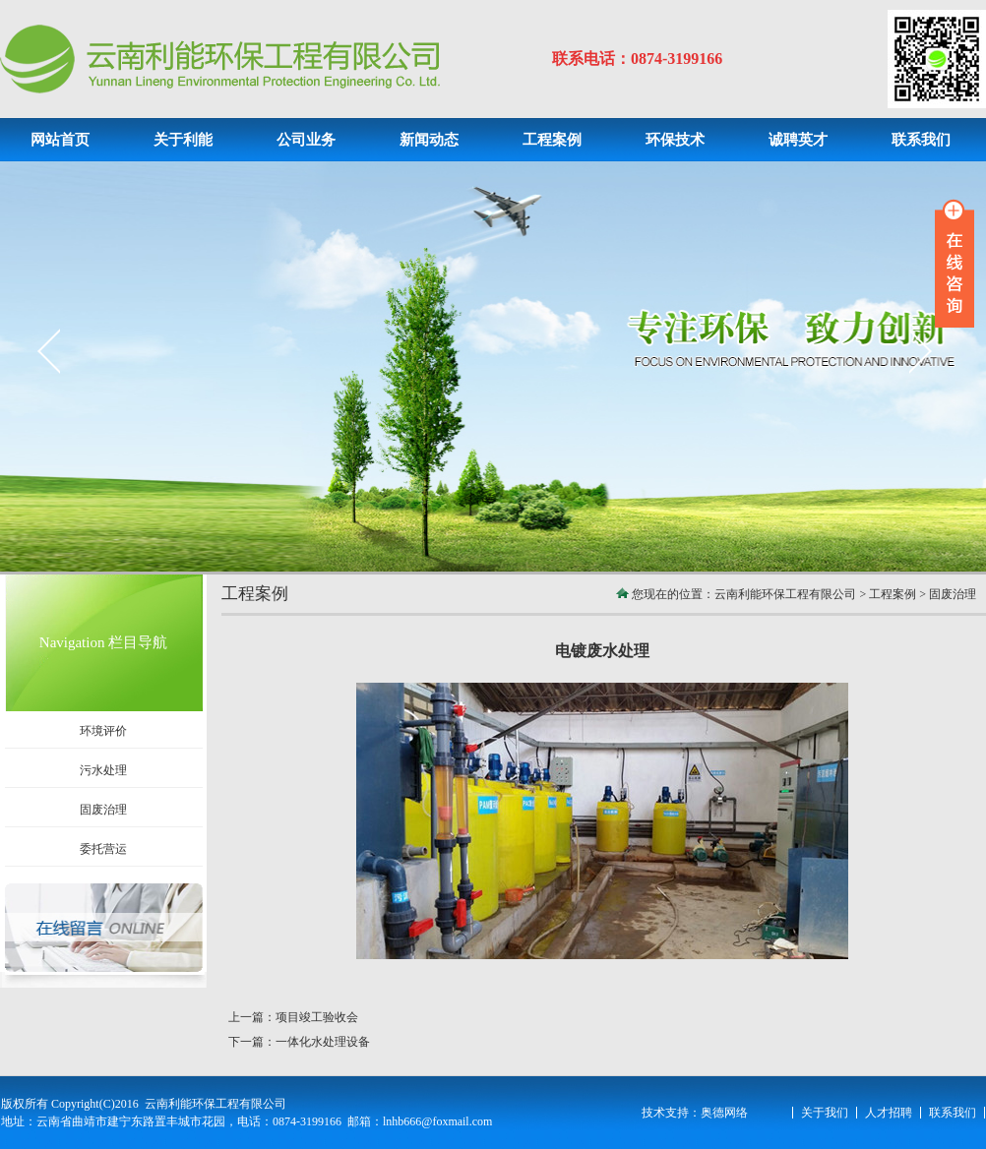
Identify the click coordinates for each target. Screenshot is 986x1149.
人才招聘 (888, 1112)
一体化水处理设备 (323, 1042)
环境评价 (103, 731)
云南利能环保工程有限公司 (785, 594)
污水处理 (103, 770)
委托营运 (103, 849)
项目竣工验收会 (317, 1017)
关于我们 (824, 1112)
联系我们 (952, 1112)
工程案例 (892, 594)
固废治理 (103, 809)
